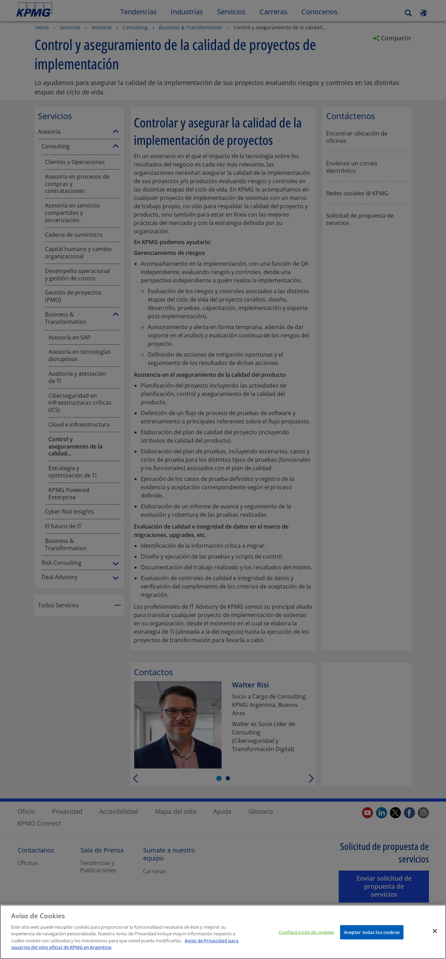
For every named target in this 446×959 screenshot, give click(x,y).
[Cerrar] (435, 936)
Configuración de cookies (306, 938)
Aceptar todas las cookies (372, 938)
